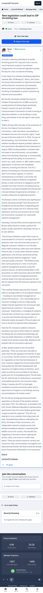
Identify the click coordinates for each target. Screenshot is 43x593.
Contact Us (23, 586)
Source (4, 454)
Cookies (32, 586)
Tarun (9, 49)
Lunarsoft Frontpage (10, 459)
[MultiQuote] (3, 465)
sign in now (13, 479)
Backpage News (26, 29)
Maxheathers (21, 570)
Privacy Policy (12, 586)
